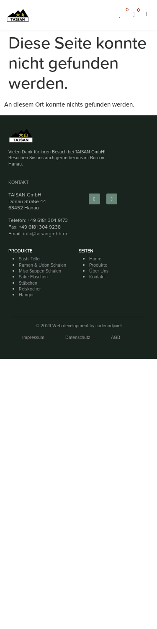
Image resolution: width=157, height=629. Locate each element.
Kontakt (18, 182)
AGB (115, 337)
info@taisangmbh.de (46, 233)
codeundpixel (108, 325)
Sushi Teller (30, 258)
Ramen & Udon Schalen (42, 265)
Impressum (33, 337)
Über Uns (98, 270)
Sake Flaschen (33, 276)
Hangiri (26, 294)
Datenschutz (77, 337)
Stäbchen (28, 283)
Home (95, 258)
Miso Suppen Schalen (40, 270)
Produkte (98, 265)
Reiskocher (30, 288)
